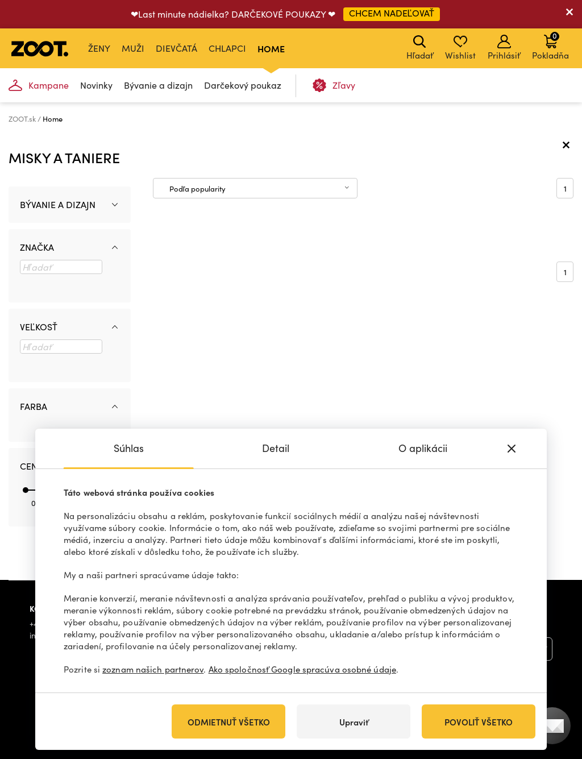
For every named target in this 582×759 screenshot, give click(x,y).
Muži (133, 48)
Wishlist (460, 48)
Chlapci (227, 48)
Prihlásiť (504, 48)
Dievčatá (176, 48)
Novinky (96, 85)
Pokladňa (550, 45)
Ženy (99, 48)
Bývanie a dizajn (158, 85)
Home (271, 48)
